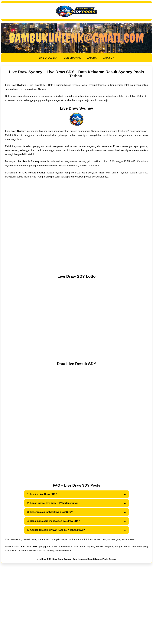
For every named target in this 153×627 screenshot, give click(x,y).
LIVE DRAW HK (72, 57)
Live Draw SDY (44, 559)
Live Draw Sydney (76, 108)
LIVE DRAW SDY (48, 57)
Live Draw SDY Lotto (76, 276)
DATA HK (92, 57)
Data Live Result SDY (76, 364)
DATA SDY (108, 57)
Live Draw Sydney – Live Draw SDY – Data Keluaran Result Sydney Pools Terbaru (76, 74)
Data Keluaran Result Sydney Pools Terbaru (94, 559)
